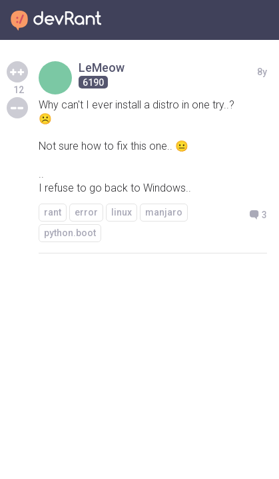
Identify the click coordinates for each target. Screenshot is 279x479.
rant (52, 212)
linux (121, 212)
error (86, 212)
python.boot (70, 233)
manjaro (163, 212)
